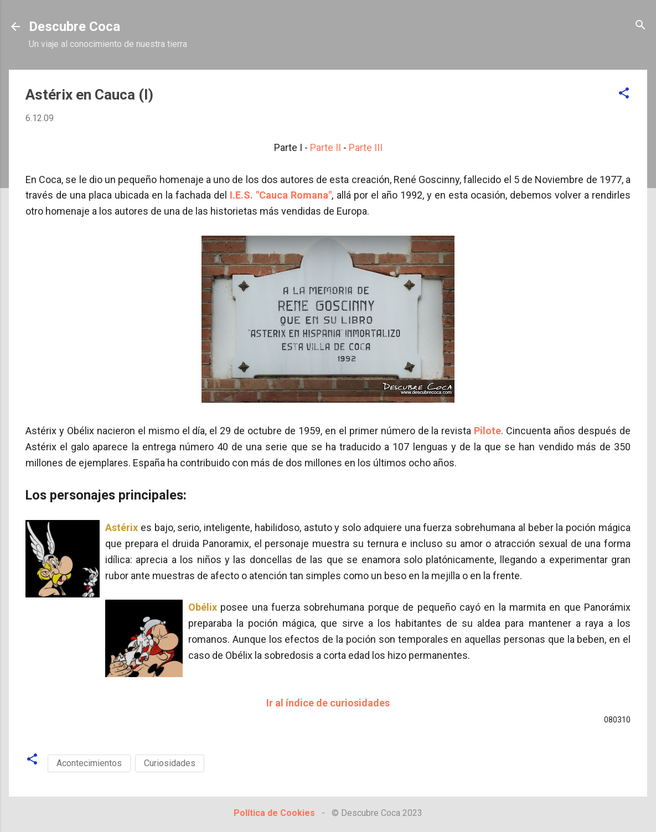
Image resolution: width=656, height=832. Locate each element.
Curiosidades (169, 763)
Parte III (366, 147)
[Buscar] (640, 25)
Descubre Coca (74, 26)
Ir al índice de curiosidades (328, 703)
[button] (624, 93)
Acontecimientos (89, 763)
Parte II (325, 147)
